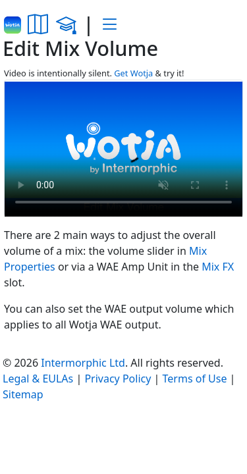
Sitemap (23, 394)
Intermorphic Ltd (83, 363)
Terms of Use (195, 378)
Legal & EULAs (38, 378)
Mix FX (218, 266)
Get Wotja (133, 73)
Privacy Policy (117, 378)
